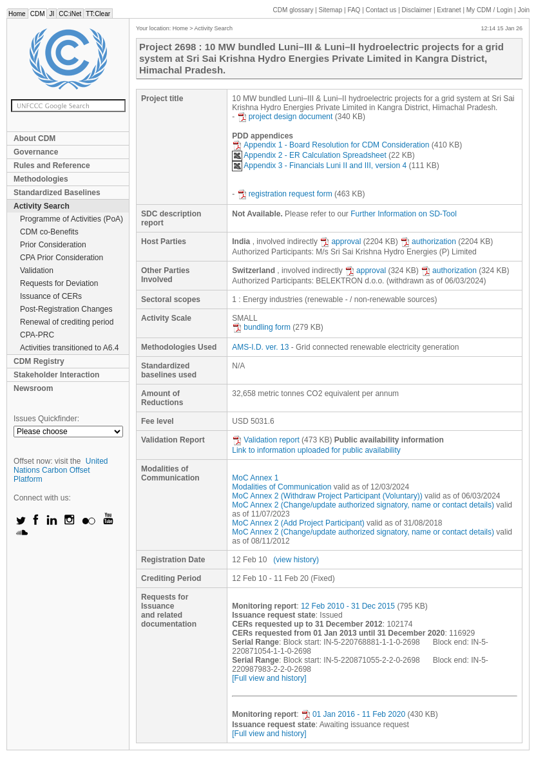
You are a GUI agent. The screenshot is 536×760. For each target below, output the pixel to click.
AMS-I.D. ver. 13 (260, 347)
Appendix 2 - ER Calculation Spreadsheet (309, 155)
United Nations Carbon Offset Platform (61, 470)
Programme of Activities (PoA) (71, 218)
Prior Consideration (53, 244)
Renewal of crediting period (66, 322)
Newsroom (33, 388)
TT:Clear (98, 13)
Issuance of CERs (51, 296)
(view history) (296, 559)
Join (524, 10)
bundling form (261, 327)
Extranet (449, 10)
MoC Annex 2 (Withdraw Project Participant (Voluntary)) (327, 495)
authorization (428, 241)
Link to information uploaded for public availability (316, 450)
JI (51, 13)
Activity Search (42, 206)
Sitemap (331, 10)
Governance (36, 152)
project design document (285, 116)
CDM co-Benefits (49, 231)
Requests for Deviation (59, 283)
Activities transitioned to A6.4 (69, 347)
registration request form (284, 193)
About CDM (34, 138)
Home (17, 13)
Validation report (266, 439)
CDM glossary (293, 10)
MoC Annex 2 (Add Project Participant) (298, 522)
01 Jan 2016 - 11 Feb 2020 (353, 714)
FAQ (353, 10)
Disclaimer (417, 10)
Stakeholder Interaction (56, 374)
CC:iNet (70, 13)
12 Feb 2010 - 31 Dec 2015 (348, 606)
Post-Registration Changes (66, 309)
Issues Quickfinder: (46, 418)
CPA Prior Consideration (61, 257)
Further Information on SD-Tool (403, 213)
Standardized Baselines (57, 192)
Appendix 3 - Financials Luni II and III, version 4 (319, 165)
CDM (37, 13)
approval (340, 241)
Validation (36, 270)
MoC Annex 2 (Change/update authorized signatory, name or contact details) (363, 504)
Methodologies (41, 179)
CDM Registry (39, 361)
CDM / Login (490, 10)
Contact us (381, 10)
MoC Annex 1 (255, 477)
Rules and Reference (52, 165)
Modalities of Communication (281, 486)
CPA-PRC (37, 334)
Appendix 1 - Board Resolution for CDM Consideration (330, 144)
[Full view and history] (269, 678)
